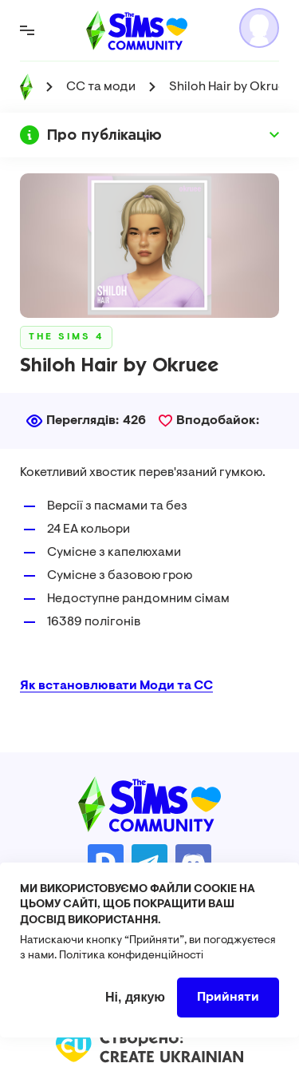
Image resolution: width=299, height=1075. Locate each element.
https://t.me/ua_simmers (149, 862)
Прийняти (228, 1010)
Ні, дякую (135, 1010)
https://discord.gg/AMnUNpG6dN (193, 862)
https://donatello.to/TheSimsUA (106, 862)
